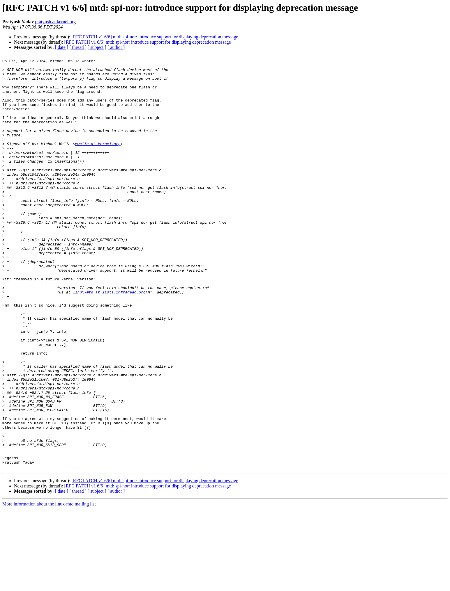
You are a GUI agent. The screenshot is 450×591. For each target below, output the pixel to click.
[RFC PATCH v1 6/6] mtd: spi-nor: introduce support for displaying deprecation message (154, 36)
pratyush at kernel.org (55, 21)
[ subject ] (97, 47)
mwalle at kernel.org (98, 161)
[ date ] (61, 47)
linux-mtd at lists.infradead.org (109, 339)
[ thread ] (78, 47)
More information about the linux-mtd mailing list (49, 585)
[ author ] (116, 47)
